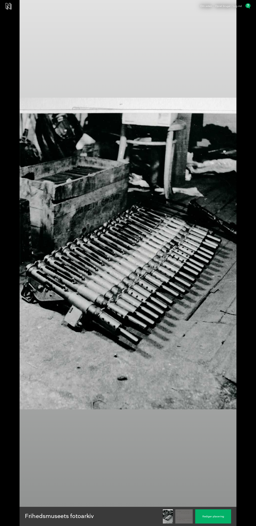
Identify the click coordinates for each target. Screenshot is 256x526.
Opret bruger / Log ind (228, 6)
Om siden (206, 6)
